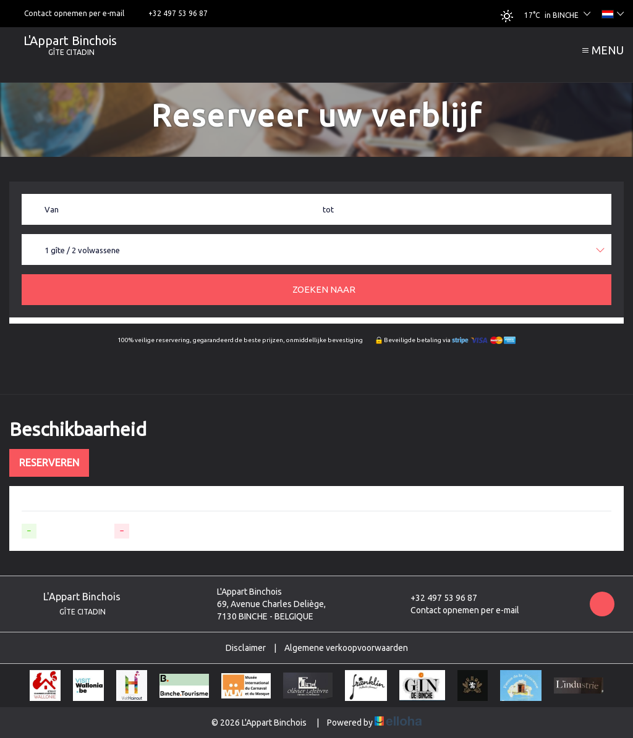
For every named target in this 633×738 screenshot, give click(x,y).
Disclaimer (246, 648)
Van (52, 209)
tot (328, 209)
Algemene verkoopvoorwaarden (346, 648)
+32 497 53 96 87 (436, 597)
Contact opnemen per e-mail (457, 610)
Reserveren (49, 462)
